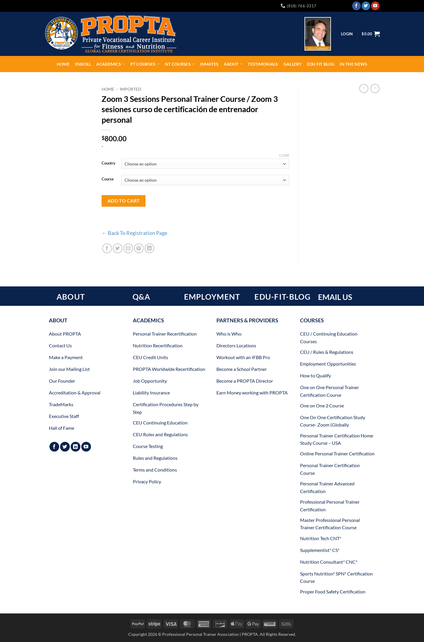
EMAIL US (335, 297)
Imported (130, 89)
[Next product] (363, 88)
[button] (371, 33)
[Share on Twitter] (117, 248)
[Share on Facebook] (107, 248)
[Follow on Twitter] (366, 5)
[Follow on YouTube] (375, 5)
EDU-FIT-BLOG (282, 296)
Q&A (141, 296)
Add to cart (123, 200)
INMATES (209, 64)
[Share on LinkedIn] (149, 248)
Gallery (293, 64)
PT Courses (145, 64)
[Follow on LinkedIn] (75, 447)
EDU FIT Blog (320, 64)
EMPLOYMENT (212, 296)
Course (108, 179)
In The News (353, 64)
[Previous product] (375, 88)
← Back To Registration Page (134, 233)
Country (108, 163)
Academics (110, 64)
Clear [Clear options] (284, 155)
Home (63, 64)
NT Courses (180, 64)
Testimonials (263, 64)
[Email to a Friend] (128, 248)
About (233, 64)
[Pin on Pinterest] (139, 248)
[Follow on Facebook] (356, 5)
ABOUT (71, 296)
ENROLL (83, 64)
